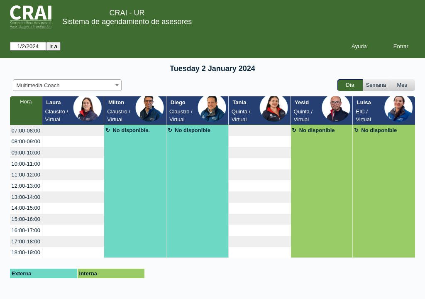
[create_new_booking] (73, 130)
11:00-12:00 (26, 175)
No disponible (192, 130)
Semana (376, 85)
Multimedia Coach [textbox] (38, 85)
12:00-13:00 (26, 186)
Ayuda (359, 46)
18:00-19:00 (26, 252)
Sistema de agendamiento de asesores (127, 21)
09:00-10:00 (26, 153)
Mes (402, 85)
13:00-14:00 (26, 197)
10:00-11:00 (26, 164)
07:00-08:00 (26, 130)
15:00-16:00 (26, 219)
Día (350, 85)
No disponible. (131, 130)
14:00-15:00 (26, 208)
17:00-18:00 (26, 241)
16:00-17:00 (26, 230)
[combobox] (67, 85)
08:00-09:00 (26, 141)
